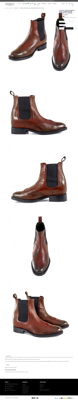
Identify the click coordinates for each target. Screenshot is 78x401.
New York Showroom (25, 386)
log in (23, 371)
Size (69, 20)
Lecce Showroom (25, 391)
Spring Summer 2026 (25, 3)
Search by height (33, 3)
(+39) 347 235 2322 (48, 0)
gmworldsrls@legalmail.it (11, 390)
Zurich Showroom (25, 389)
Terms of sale (42, 384)
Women (39, 3)
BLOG (35, 4)
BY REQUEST (49, 3)
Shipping (41, 385)
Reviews (7, 364)
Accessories (44, 3)
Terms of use (42, 386)
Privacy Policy (42, 389)
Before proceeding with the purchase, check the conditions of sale (68, 17)
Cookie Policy (47, 389)
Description (8, 356)
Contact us (24, 385)
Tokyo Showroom (25, 390)
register (26, 371)
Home (5, 8)
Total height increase (62, 20)
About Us (23, 384)
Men (19, 3)
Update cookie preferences (44, 390)
